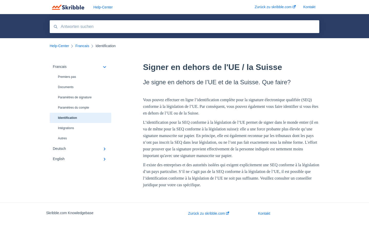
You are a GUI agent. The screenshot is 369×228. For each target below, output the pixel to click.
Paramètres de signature (74, 97)
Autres (62, 138)
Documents (66, 87)
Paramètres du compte (73, 107)
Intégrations (66, 128)
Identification (67, 118)
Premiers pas (67, 77)
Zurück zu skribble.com (208, 213)
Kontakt (264, 213)
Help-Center (103, 7)
